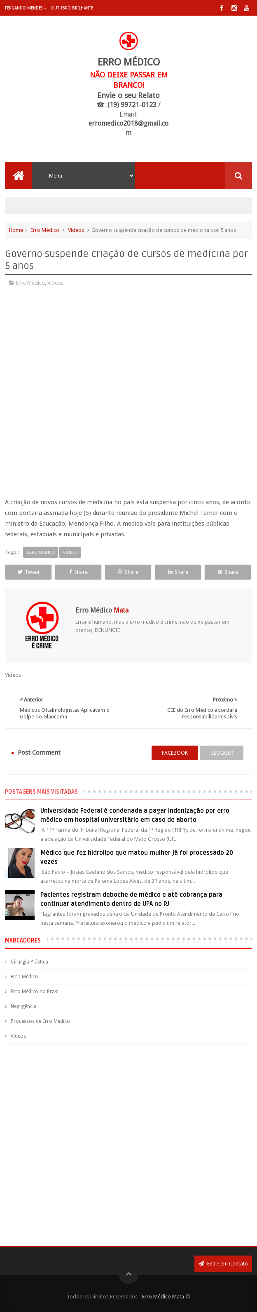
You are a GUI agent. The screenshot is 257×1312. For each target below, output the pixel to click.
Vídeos (76, 230)
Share (78, 572)
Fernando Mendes (23, 8)
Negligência (24, 1006)
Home (16, 230)
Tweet (29, 572)
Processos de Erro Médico (40, 1021)
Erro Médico (44, 230)
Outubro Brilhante (72, 8)
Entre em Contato (223, 1264)
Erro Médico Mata (163, 1296)
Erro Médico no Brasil (35, 991)
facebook (175, 753)
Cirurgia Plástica (29, 962)
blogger (221, 753)
